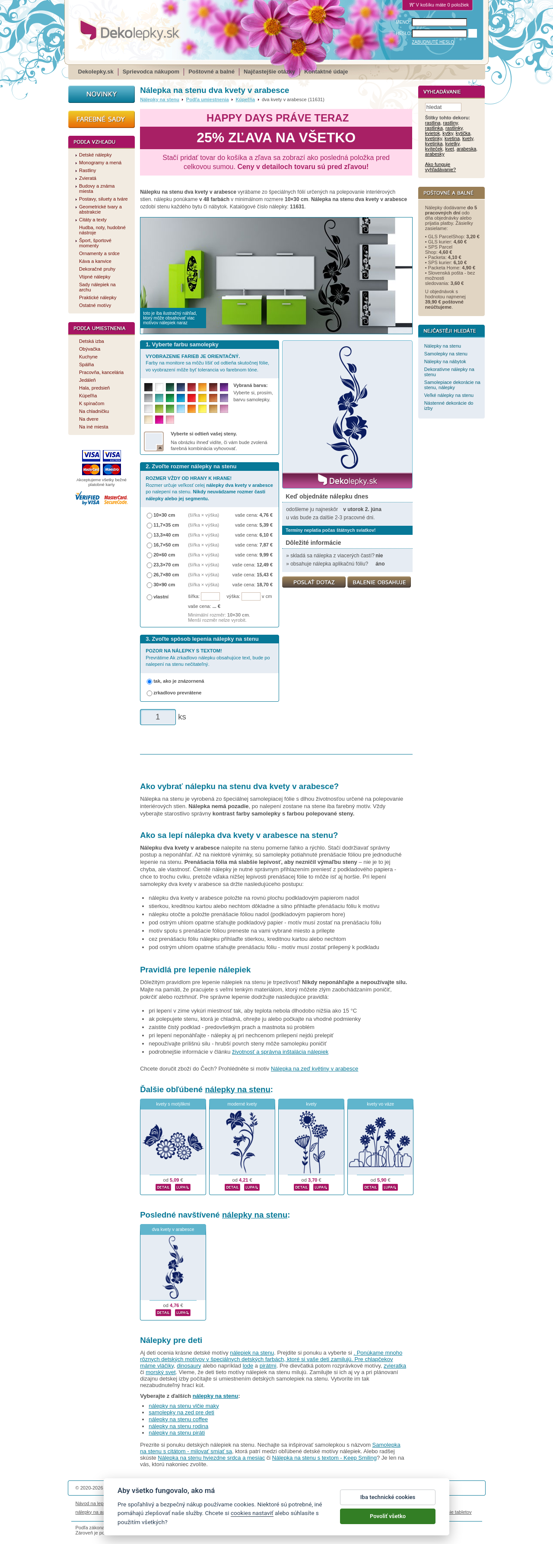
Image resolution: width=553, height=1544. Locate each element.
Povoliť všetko (388, 1524)
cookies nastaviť (252, 1520)
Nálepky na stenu (159, 99)
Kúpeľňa (245, 99)
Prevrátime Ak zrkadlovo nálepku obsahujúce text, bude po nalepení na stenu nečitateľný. (208, 657)
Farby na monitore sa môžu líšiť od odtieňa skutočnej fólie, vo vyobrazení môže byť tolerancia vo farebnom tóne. (207, 363)
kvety (311, 1104)
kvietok (432, 133)
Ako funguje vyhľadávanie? (440, 167)
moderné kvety (242, 1104)
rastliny (450, 123)
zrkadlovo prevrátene (177, 692)
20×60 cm (164, 554)
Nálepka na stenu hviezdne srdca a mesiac (211, 1457)
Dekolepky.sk (96, 71)
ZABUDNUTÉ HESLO (433, 42)
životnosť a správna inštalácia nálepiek (280, 1052)
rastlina (433, 123)
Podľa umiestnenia (207, 99)
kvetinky (433, 138)
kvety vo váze (380, 1104)
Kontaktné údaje (326, 71)
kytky (447, 133)
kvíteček (434, 149)
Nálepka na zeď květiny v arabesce (314, 1068)
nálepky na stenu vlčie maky (184, 1406)
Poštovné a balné (211, 71)
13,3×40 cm (166, 534)
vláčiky (165, 1365)
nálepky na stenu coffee (178, 1419)
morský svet (160, 1372)
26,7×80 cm (166, 574)
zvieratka (395, 1365)
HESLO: (404, 33)
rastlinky (454, 128)
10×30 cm (164, 515)
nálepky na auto (92, 1512)
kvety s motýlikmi (173, 1104)
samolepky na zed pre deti (181, 1412)
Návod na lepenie (94, 1503)
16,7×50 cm (166, 544)
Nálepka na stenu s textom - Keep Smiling (324, 1457)
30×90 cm (164, 584)
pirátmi (268, 1365)
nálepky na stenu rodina (178, 1426)
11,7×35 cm (166, 524)
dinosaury (189, 1365)
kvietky (452, 144)
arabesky (435, 154)
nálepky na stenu (237, 1089)
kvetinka (434, 144)
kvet (449, 149)
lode (248, 1365)
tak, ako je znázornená (178, 681)
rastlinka (434, 128)
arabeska (466, 149)
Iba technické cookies (388, 1505)
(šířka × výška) (203, 515)
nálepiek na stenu (252, 1352)
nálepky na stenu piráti (177, 1432)
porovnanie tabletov (450, 1512)
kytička (463, 133)
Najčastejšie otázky (269, 71)
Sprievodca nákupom (151, 71)
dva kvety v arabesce (173, 1229)
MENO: (403, 22)
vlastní (160, 596)
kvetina (452, 138)
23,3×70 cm (166, 564)
